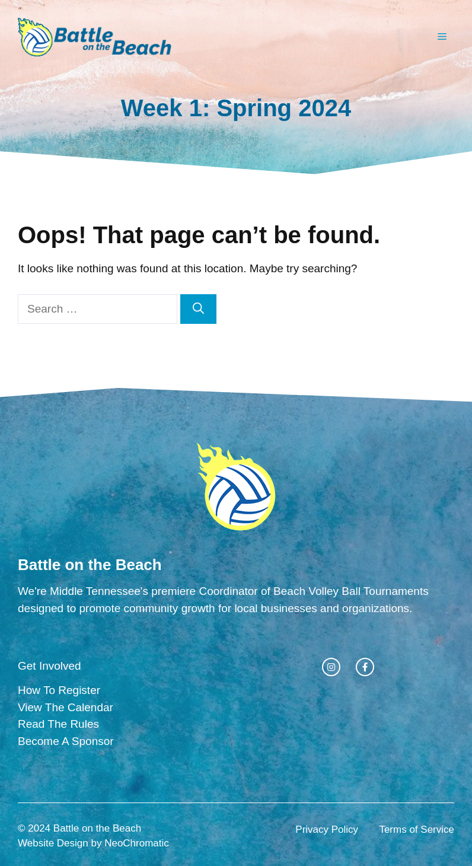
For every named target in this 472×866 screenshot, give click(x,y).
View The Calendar (65, 707)
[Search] (198, 309)
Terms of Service (416, 829)
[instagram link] (331, 667)
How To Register (59, 690)
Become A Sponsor (66, 741)
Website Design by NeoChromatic (93, 843)
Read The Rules (58, 724)
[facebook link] (365, 667)
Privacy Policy (326, 829)
